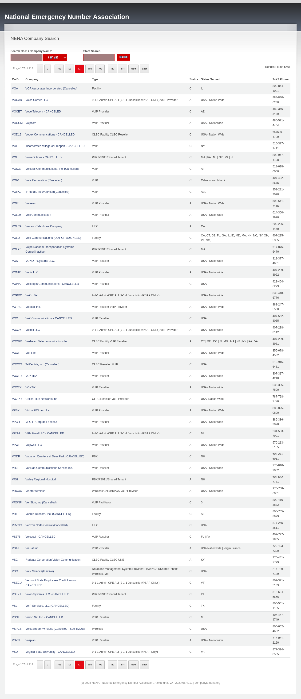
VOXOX (17, 364)
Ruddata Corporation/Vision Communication (52, 559)
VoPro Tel (31, 295)
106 (69, 69)
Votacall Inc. (33, 307)
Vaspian (30, 640)
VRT (15, 514)
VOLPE (16, 249)
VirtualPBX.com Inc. (38, 410)
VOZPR (17, 399)
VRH (15, 479)
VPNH (16, 433)
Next (133, 69)
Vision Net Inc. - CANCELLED (44, 617)
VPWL (16, 445)
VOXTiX (30, 387)
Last (144, 69)
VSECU (17, 582)
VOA (15, 88)
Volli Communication (38, 214)
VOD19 (16, 134)
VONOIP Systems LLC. (40, 261)
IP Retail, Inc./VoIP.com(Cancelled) (47, 191)
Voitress (30, 203)
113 (113, 69)
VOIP (15, 180)
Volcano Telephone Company (43, 226)
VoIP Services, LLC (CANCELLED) (47, 605)
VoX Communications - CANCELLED (48, 318)
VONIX (16, 272)
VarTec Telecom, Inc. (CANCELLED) (48, 514)
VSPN (16, 640)
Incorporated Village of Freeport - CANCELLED (54, 146)
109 (100, 69)
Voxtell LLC (32, 330)
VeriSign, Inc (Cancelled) (40, 502)
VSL (14, 605)
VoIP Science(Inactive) (39, 571)
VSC (15, 559)
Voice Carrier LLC (36, 100)
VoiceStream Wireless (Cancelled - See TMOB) (55, 628)
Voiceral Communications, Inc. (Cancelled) (52, 168)
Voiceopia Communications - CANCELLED (52, 284)
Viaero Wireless (35, 491)
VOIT (15, 203)
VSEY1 (16, 594)
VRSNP (17, 502)
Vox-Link (30, 353)
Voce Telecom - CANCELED (43, 111)
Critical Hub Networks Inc (41, 399)
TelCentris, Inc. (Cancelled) (42, 364)
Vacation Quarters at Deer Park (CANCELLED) (54, 456)
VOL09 (16, 214)
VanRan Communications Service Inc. (49, 468)
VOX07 (16, 330)
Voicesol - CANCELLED (40, 536)
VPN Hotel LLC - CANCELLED (44, 433)
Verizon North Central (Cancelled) (46, 525)
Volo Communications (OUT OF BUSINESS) (53, 237)
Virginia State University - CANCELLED (50, 651)
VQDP (16, 456)
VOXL (16, 353)
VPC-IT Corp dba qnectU (41, 422)
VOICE (16, 168)
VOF (15, 146)
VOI (14, 157)
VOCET (17, 111)
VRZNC (17, 525)
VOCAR (17, 100)
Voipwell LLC (33, 445)
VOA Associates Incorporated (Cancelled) (51, 88)
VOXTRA (31, 376)
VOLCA (17, 226)
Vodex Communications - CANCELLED (50, 134)
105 (59, 69)
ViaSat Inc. (32, 548)
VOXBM (17, 341)
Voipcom (30, 123)
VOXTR (17, 376)
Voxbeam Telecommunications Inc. (47, 341)
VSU (15, 651)
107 (80, 69)
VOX (15, 318)
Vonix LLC (31, 272)
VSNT (16, 617)
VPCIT (16, 422)
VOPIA (16, 284)
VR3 (14, 468)
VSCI (15, 571)
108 (90, 69)
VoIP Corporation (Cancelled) (43, 180)
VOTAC (16, 307)
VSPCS (17, 628)
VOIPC (16, 191)
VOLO (16, 237)
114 (123, 69)
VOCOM (17, 123)
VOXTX (17, 387)
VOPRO (17, 295)
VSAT (15, 548)
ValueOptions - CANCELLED (43, 157)
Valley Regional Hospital (40, 479)
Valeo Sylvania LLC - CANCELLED (47, 594)
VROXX (17, 491)
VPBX (16, 410)
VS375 (16, 536)
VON (15, 261)
